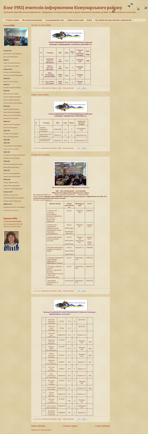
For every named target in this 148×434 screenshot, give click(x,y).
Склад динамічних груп (54, 20)
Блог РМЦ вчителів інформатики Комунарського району (62, 7)
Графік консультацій (75, 20)
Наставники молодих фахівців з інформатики (113, 20)
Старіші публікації (102, 426)
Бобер (89, 20)
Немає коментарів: (68, 88)
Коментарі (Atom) (46, 430)
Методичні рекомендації (32, 20)
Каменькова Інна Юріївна (13, 221)
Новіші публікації (38, 426)
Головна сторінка (12, 20)
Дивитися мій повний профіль (12, 226)
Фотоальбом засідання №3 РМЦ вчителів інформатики (70, 187)
